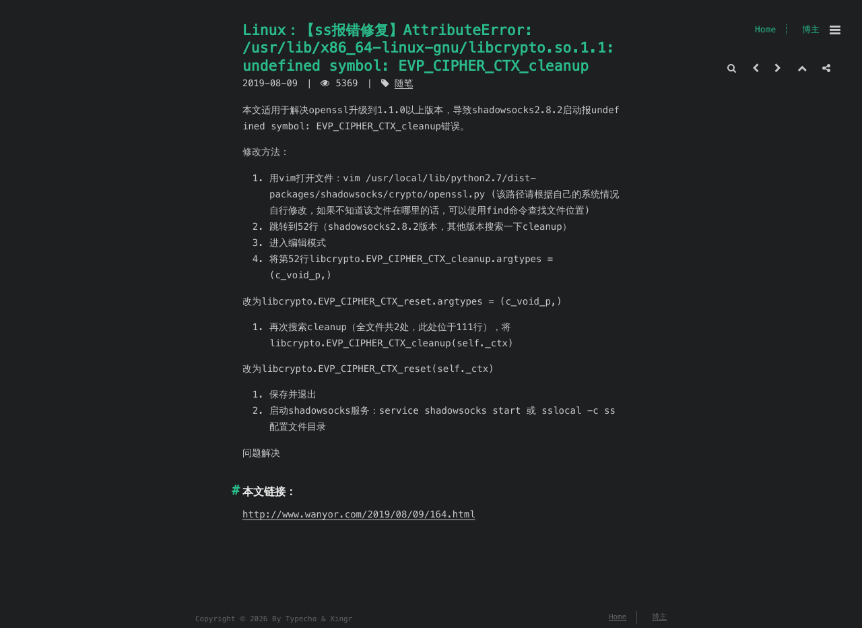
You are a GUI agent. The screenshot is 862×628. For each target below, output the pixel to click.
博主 (811, 29)
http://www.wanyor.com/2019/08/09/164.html (358, 514)
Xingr (341, 619)
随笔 (404, 83)
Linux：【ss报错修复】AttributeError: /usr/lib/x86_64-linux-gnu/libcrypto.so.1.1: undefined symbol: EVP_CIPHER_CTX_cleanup (428, 48)
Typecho (301, 619)
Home (765, 29)
